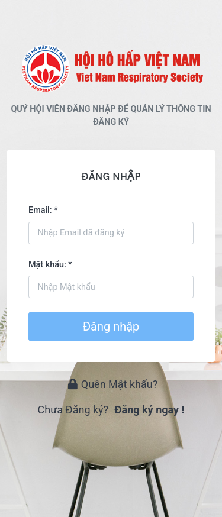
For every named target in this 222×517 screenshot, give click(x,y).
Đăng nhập (111, 326)
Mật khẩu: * (50, 265)
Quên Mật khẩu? (112, 384)
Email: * (43, 210)
